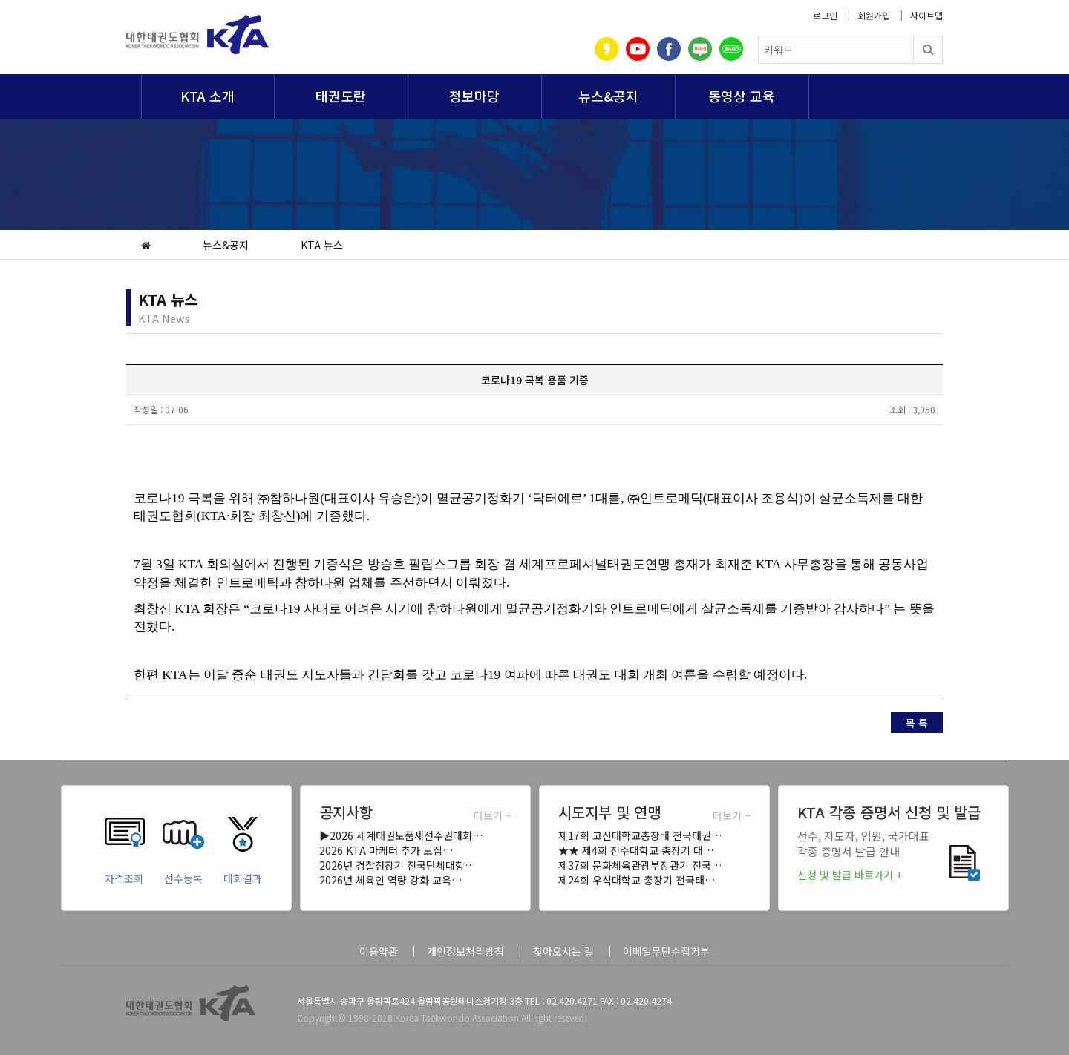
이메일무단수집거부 (666, 951)
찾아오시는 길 (563, 951)
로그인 (825, 15)
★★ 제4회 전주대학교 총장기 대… (635, 850)
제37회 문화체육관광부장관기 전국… (640, 865)
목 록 (917, 722)
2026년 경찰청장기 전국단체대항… (397, 865)
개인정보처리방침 (465, 951)
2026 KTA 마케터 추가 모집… (386, 850)
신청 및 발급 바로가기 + (849, 874)
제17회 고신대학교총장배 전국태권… (640, 835)
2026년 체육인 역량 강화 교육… (390, 879)
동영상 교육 (741, 95)
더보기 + (492, 815)
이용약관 (378, 951)
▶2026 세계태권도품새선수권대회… (401, 835)
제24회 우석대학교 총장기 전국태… (636, 879)
